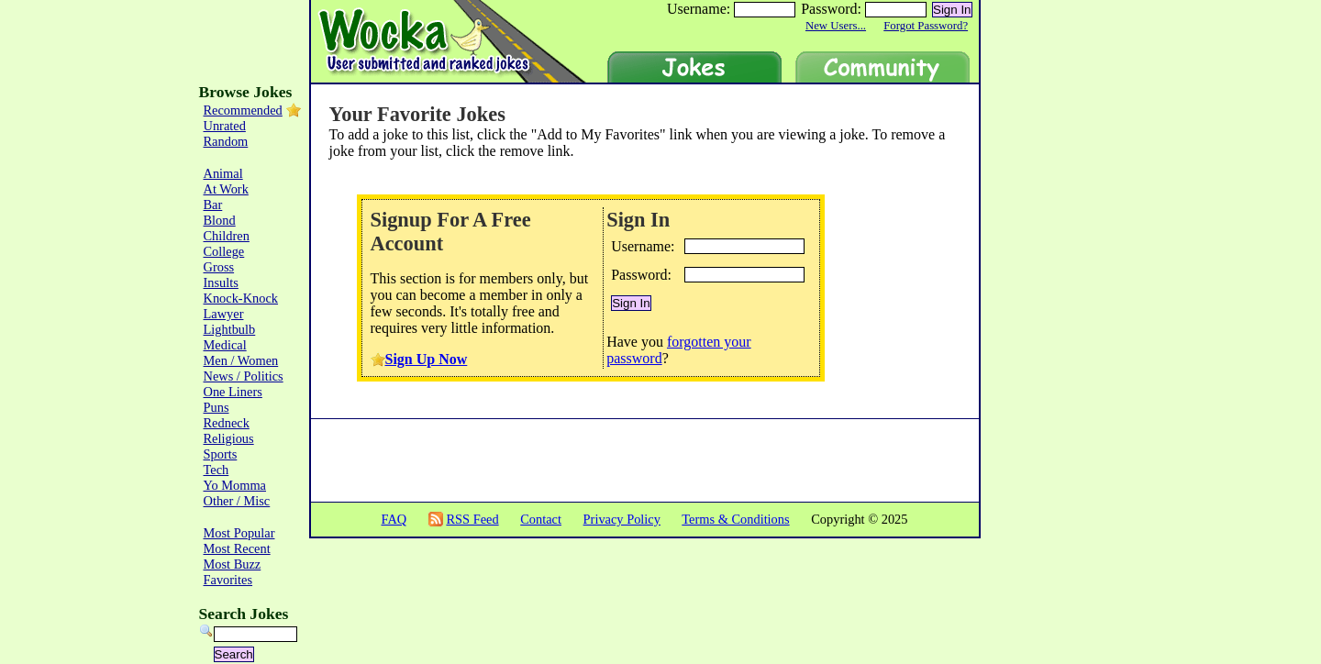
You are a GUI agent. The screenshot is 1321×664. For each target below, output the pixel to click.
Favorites (228, 579)
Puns (216, 407)
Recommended (243, 110)
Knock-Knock (241, 298)
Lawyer (224, 313)
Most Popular (239, 533)
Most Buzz (232, 564)
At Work (226, 189)
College (224, 251)
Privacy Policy (621, 519)
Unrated (225, 125)
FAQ (393, 519)
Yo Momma (235, 485)
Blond (220, 220)
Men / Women (241, 360)
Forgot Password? (925, 25)
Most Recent (237, 548)
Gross (219, 267)
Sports (221, 454)
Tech (216, 469)
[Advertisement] (1056, 358)
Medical (225, 345)
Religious (229, 438)
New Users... (835, 25)
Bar (213, 204)
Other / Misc (237, 500)
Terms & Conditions (735, 519)
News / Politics (243, 376)
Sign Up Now (426, 359)
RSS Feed (472, 519)
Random (226, 141)
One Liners (233, 391)
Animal (223, 173)
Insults (221, 282)
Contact (540, 519)
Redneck (227, 422)
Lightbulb (230, 329)
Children (227, 235)
